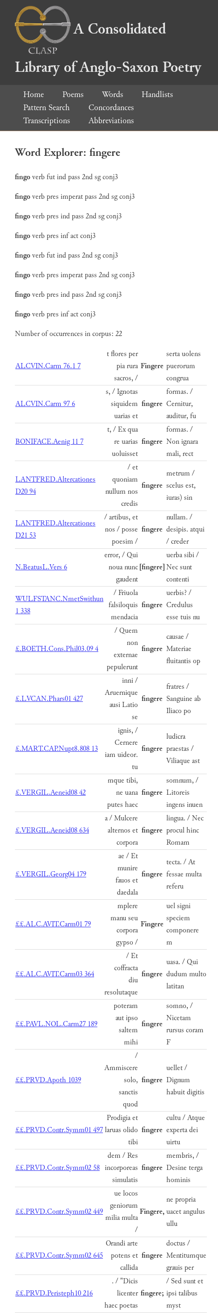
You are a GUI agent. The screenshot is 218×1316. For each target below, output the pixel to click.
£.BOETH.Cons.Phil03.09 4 (56, 649)
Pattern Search (46, 107)
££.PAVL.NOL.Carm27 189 (56, 1024)
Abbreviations (111, 120)
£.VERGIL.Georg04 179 (50, 874)
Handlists (157, 94)
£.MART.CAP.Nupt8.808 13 (56, 748)
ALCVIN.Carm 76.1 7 (48, 366)
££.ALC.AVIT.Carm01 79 (53, 924)
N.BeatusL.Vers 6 (41, 567)
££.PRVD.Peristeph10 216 (54, 1293)
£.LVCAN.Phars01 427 (49, 698)
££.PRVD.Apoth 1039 (48, 1080)
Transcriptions (46, 120)
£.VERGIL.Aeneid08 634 (52, 830)
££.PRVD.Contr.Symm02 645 (59, 1255)
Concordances (111, 107)
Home (33, 94)
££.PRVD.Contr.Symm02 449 (59, 1211)
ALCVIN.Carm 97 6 (45, 404)
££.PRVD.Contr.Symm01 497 (59, 1130)
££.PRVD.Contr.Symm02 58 (57, 1167)
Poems (72, 94)
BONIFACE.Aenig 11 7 (49, 441)
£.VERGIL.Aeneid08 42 (50, 792)
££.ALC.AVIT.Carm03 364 (54, 974)
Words (112, 94)
